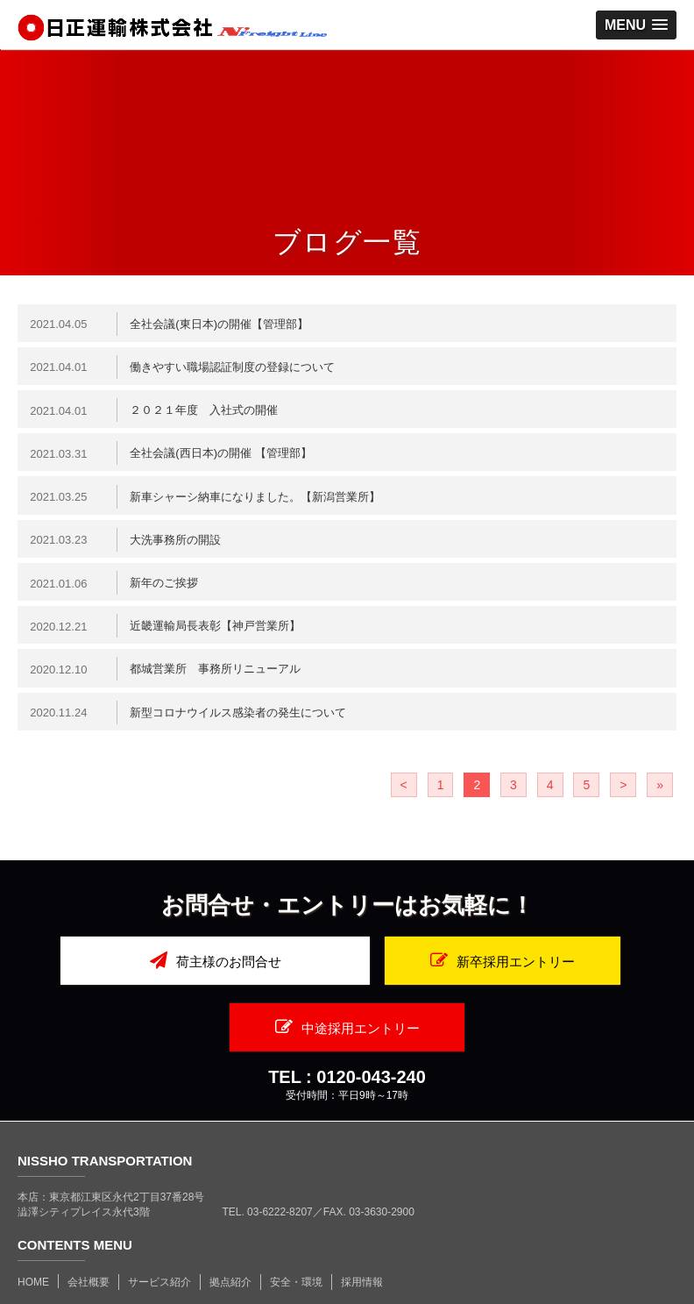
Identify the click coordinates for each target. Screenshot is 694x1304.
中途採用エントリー (571, 976)
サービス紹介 (159, 1231)
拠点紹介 (230, 1231)
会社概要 (88, 1231)
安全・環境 (296, 1231)
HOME (33, 1231)
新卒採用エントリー (347, 976)
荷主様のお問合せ (122, 976)
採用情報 (362, 1231)
